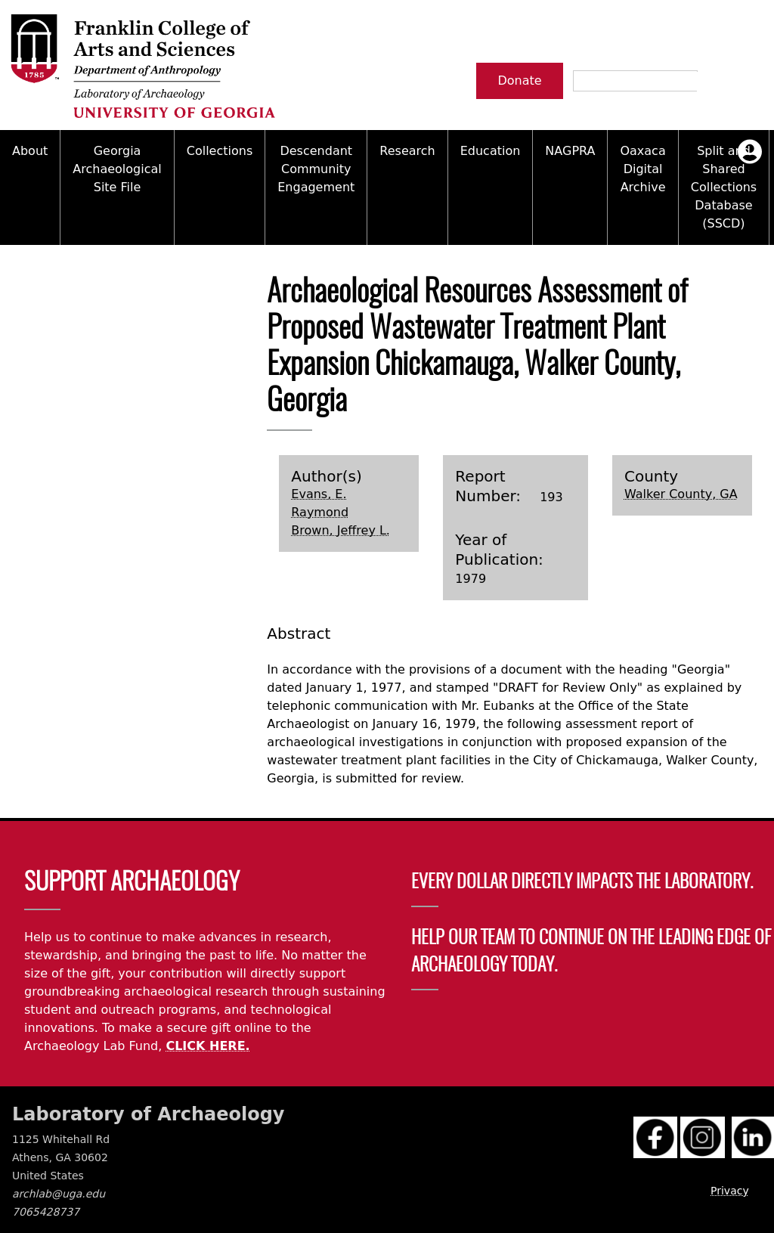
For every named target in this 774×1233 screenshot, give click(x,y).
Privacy (730, 1191)
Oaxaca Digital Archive (642, 169)
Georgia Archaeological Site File (117, 169)
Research (407, 151)
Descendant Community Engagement (315, 169)
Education (490, 151)
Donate (519, 80)
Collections (219, 151)
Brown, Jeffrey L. (340, 530)
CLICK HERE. (207, 1046)
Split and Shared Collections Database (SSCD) (724, 187)
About (30, 151)
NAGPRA (570, 151)
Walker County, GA (681, 494)
